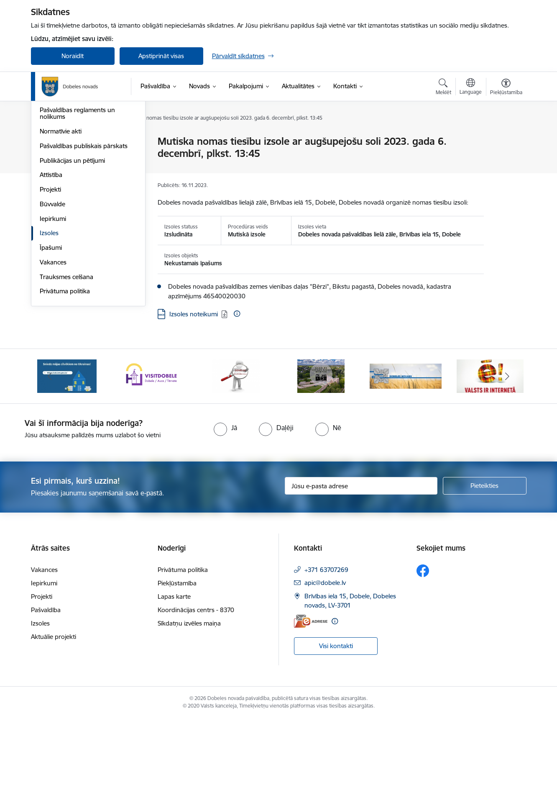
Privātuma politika (65, 381)
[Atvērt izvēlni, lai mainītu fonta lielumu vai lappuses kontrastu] (506, 88)
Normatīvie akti (61, 221)
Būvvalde (52, 294)
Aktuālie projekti (53, 713)
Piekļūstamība (177, 660)
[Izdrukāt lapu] (505, 138)
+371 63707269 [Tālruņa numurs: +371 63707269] (326, 646)
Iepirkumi (53, 309)
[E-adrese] (310, 698)
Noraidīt (72, 56)
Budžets (51, 186)
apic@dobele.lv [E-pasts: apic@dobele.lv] (325, 659)
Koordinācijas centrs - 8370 (196, 686)
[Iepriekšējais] (50, 453)
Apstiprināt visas (161, 56)
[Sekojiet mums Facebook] (422, 647)
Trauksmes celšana (66, 367)
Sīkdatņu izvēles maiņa (189, 700)
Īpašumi (51, 337)
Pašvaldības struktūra (70, 156)
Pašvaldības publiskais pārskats (84, 236)
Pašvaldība (46, 686)
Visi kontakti (336, 723)
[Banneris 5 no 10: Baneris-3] (406, 452)
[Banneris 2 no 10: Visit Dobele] (151, 452)
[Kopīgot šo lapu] (505, 159)
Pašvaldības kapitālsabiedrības (82, 171)
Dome (48, 142)
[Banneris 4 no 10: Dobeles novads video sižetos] (321, 452)
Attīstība (51, 265)
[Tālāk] (507, 453)
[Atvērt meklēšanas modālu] (443, 88)
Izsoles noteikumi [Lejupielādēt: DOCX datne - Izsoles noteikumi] (193, 314)
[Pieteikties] (484, 563)
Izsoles (49, 323)
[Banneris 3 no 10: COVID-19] (236, 452)
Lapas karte (174, 673)
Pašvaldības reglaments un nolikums (77, 203)
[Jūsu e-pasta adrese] (361, 563)
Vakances (53, 352)
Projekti (50, 279)
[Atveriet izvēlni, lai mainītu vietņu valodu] (470, 87)
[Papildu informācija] (237, 313)
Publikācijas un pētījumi (72, 250)
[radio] (225, 505)
